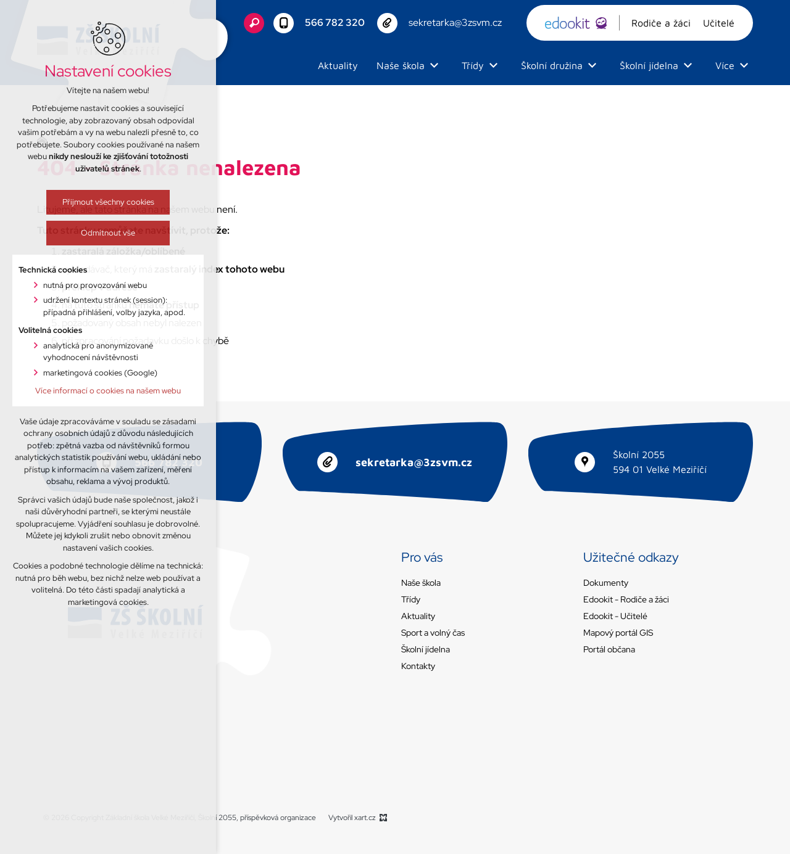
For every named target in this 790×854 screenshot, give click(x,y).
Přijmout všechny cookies (108, 202)
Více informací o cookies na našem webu (108, 390)
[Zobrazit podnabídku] (434, 65)
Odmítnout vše (108, 233)
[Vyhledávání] (254, 23)
